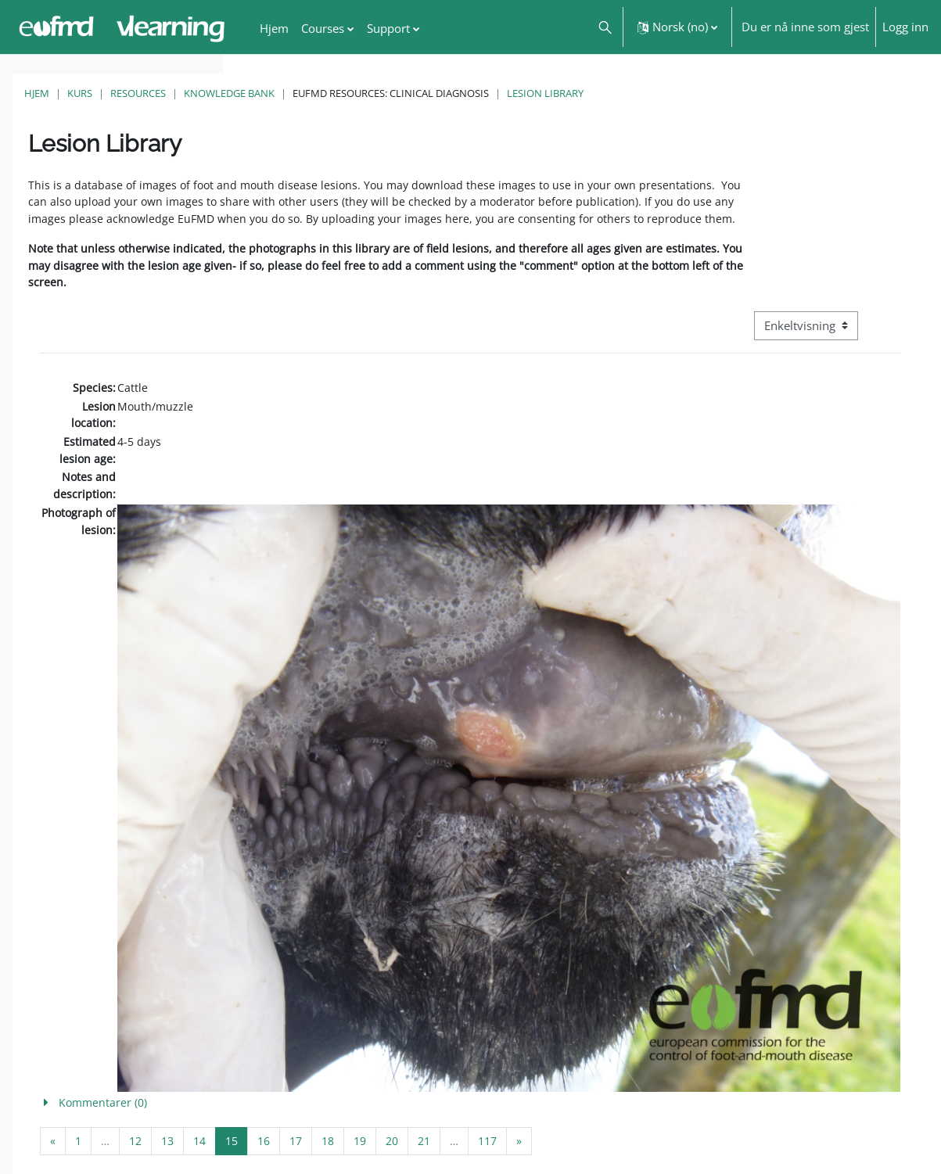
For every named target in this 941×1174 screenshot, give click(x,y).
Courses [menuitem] (322, 28)
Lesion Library (768, 93)
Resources (361, 93)
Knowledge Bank (452, 93)
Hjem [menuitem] (274, 28)
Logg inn (905, 26)
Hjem (259, 93)
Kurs (302, 93)
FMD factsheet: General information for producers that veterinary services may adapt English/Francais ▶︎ (804, 1116)
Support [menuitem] (388, 28)
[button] (604, 27)
